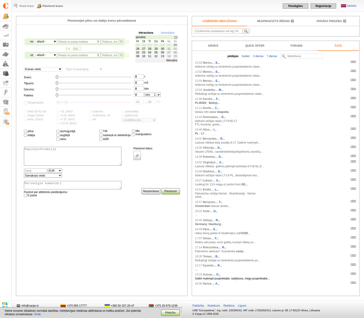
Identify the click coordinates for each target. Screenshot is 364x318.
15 (175, 56)
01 (175, 48)
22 (155, 45)
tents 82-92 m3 (35, 111)
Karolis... (208, 99)
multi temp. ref (99, 115)
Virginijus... (210, 162)
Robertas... (210, 156)
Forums (296, 45)
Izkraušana (168, 32)
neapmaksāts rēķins (273, 21)
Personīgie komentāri (72, 189)
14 (168, 56)
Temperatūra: (34, 102)
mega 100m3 (34, 115)
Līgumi (242, 305)
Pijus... (207, 229)
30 (162, 48)
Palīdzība (198, 305)
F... (218, 99)
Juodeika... (210, 90)
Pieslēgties (295, 6)
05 (155, 52)
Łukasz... (208, 180)
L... (217, 189)
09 (137, 56)
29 (155, 48)
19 (137, 45)
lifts (136, 131)
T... (221, 202)
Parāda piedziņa (329, 21)
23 (162, 45)
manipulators (142, 134)
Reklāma (228, 305)
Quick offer (254, 45)
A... (221, 162)
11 (149, 56)
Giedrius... (209, 171)
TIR (103, 131)
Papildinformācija (72, 158)
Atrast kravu (26, 6)
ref (92, 119)
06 (162, 52)
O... (218, 274)
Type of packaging (77, 69)
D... (223, 117)
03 (143, 52)
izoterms (96, 111)
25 (175, 45)
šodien (245, 56)
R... (222, 138)
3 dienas (257, 56)
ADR (104, 139)
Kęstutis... (209, 265)
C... (217, 108)
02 (137, 52)
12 (155, 56)
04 (149, 52)
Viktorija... (209, 147)
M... (221, 90)
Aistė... (207, 211)
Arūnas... (208, 274)
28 (149, 48)
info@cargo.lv (30, 305)
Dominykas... (211, 117)
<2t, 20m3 (64, 111)
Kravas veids (33, 69)
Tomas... (208, 256)
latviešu (352, 5)
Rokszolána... (212, 247)
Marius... (208, 62)
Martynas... (210, 202)
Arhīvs (213, 45)
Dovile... (208, 108)
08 (175, 52)
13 (162, 56)
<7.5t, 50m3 (65, 119)
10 (143, 56)
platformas (129, 115)
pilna (29, 131)
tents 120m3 (33, 119)
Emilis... (208, 189)
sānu (61, 139)
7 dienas (271, 56)
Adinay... (208, 220)
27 (143, 48)
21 (149, 45)
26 (137, 48)
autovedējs (130, 111)
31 (168, 48)
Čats (338, 45)
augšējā (63, 135)
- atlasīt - (40, 41)
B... (217, 256)
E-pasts (30, 200)
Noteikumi (214, 305)
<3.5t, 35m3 (65, 115)
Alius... (207, 129)
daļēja (29, 135)
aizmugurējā (65, 131)
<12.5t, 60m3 (66, 123)
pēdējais (233, 56)
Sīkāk (37, 314)
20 (143, 45)
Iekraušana (146, 32)
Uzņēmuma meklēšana (219, 21)
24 (168, 45)
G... (215, 211)
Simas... (208, 238)
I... (214, 129)
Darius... (208, 283)
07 (168, 52)
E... (218, 62)
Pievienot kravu (52, 6)
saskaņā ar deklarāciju (115, 135)
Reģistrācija (323, 6)
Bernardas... (211, 138)
